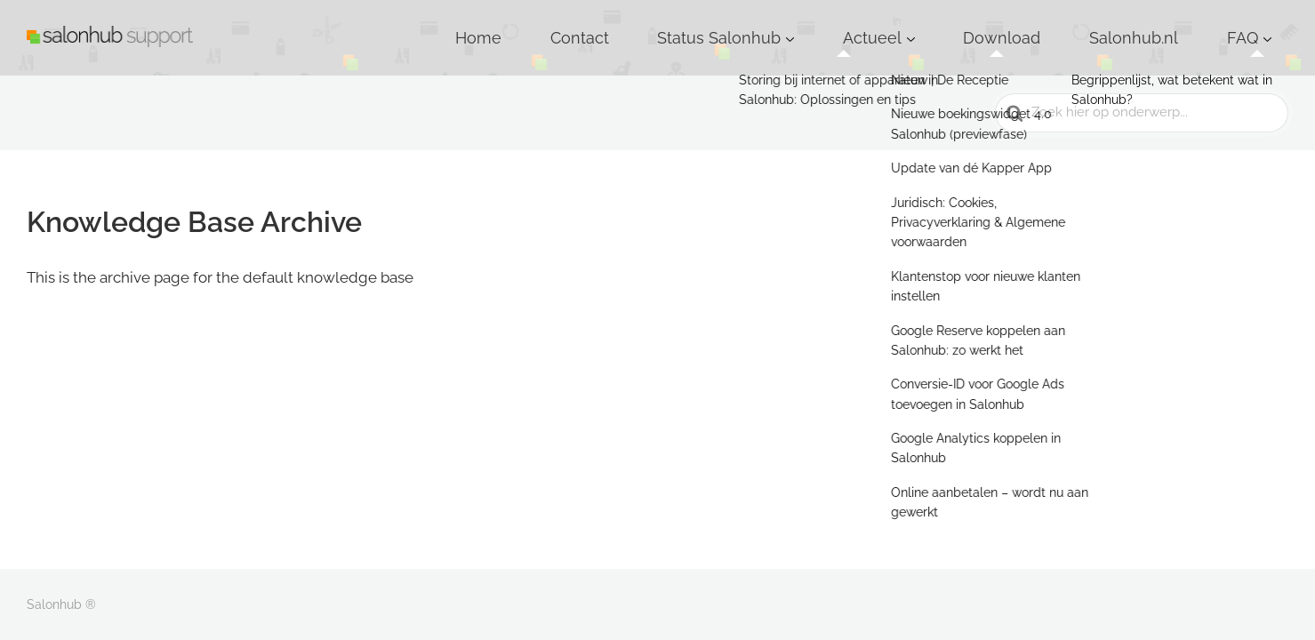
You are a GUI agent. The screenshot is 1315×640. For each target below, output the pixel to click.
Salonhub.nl (1177, 26)
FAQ (1255, 26)
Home (693, 26)
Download (1080, 26)
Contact (765, 26)
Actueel (983, 26)
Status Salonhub (867, 26)
